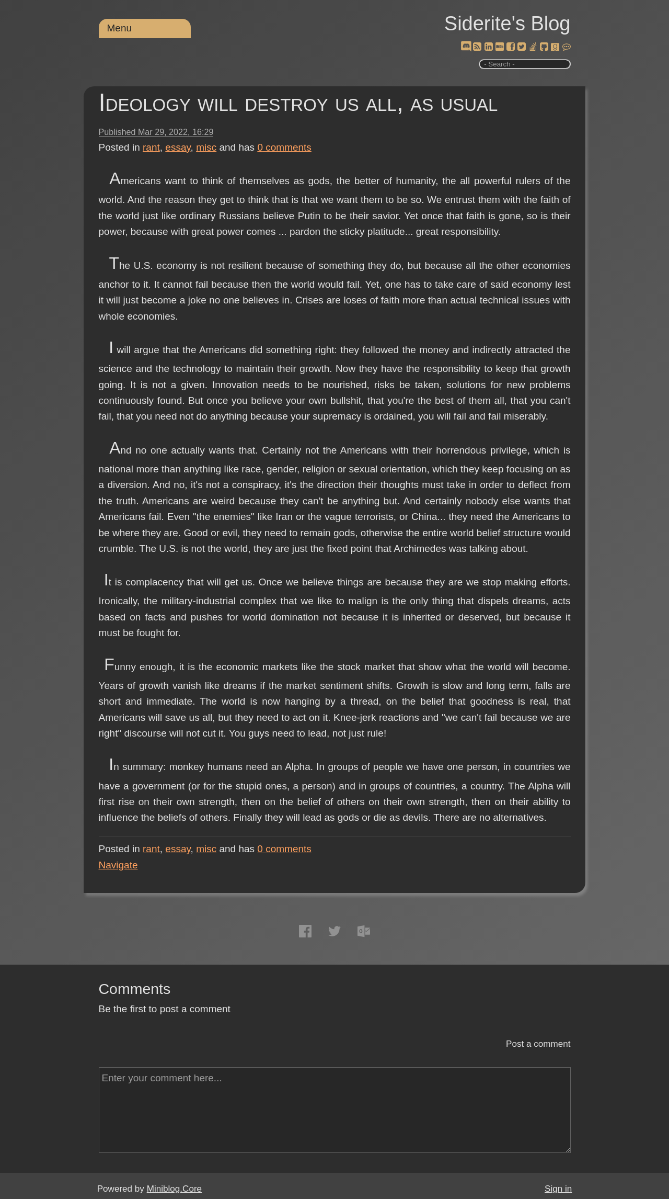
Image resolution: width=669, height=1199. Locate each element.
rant (151, 147)
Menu (119, 27)
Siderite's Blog (507, 24)
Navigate (118, 864)
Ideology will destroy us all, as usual (298, 102)
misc (206, 147)
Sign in (558, 1189)
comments (284, 147)
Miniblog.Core (174, 1189)
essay (177, 147)
